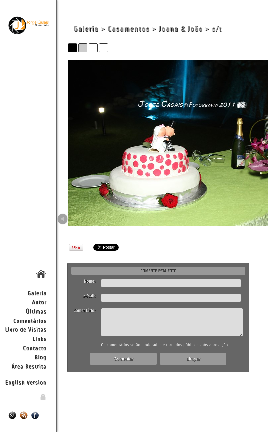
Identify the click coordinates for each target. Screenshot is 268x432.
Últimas (36, 311)
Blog (40, 357)
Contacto (34, 348)
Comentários (30, 320)
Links (40, 338)
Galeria (36, 293)
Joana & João (181, 29)
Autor (39, 302)
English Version (25, 382)
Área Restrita (28, 366)
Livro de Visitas (25, 329)
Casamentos (129, 29)
